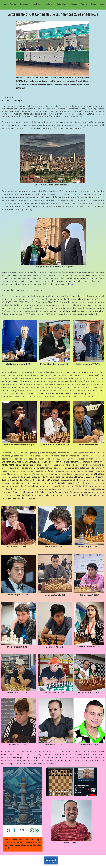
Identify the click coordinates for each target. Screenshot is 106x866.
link (72, 284)
